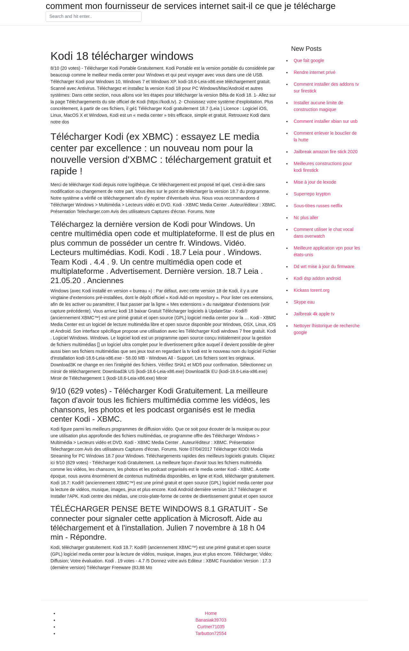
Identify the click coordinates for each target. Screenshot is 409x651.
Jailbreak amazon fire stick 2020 (326, 151)
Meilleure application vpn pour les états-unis (327, 251)
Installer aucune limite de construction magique (318, 106)
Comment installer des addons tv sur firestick (326, 87)
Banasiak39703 (211, 620)
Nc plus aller (306, 217)
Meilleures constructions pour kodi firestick (323, 167)
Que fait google (309, 60)
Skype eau (304, 302)
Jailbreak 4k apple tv (314, 313)
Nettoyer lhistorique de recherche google (326, 329)
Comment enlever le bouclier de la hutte (325, 136)
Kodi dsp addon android (317, 278)
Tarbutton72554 (210, 633)
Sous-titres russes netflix (318, 205)
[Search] (94, 16)
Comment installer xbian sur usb (326, 121)
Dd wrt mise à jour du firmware (324, 266)
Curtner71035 (211, 626)
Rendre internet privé (315, 72)
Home (211, 613)
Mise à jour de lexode (315, 182)
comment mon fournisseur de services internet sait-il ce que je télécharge (191, 6)
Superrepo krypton (312, 193)
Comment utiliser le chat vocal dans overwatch (323, 233)
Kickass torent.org (311, 290)
